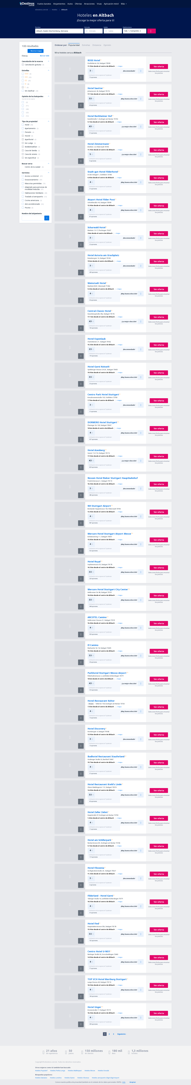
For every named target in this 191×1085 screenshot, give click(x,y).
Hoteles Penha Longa (57, 1071)
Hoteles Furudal (103, 1071)
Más (123, 3)
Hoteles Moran (90, 1071)
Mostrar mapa (35, 51)
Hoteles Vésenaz (83, 1078)
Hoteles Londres (56, 1078)
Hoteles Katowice (41, 1078)
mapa (119, 66)
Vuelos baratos (44, 3)
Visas (99, 3)
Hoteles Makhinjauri (75, 1071)
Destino (37, 27)
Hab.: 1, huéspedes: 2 (132, 31)
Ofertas (78, 3)
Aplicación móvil (111, 3)
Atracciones (89, 3)
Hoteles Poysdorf (41, 1071)
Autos (70, 3)
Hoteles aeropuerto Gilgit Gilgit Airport (105, 1078)
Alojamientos (59, 3)
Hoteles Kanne (70, 1078)
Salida (106, 27)
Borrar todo (44, 56)
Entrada (87, 27)
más (123, 1082)
